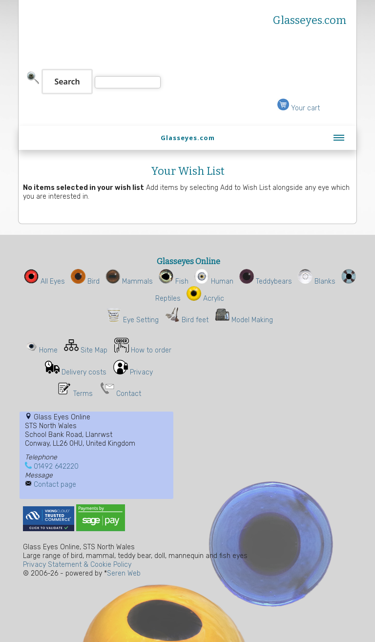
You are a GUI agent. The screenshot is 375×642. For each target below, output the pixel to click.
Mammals (129, 281)
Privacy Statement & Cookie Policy (77, 564)
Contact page (55, 484)
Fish (173, 281)
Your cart (298, 108)
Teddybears (265, 281)
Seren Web (124, 573)
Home (48, 350)
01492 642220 (56, 466)
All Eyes (44, 281)
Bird (85, 281)
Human (213, 281)
